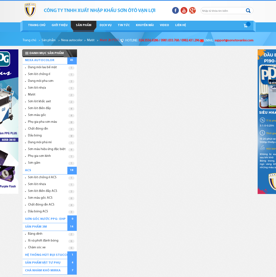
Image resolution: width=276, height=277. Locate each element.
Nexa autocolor (71, 40)
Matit (90, 40)
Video (164, 25)
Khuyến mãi (145, 25)
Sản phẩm (83, 25)
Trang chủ (36, 25)
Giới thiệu (60, 25)
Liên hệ (180, 25)
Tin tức (124, 25)
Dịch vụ (106, 25)
